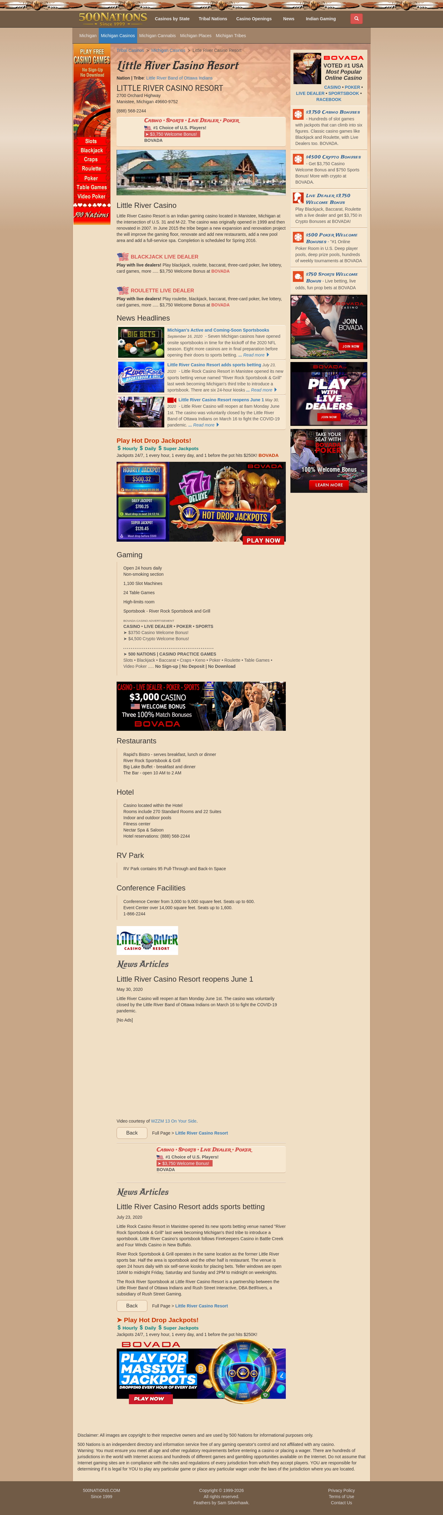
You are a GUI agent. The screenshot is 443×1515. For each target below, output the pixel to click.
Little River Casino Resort (217, 50)
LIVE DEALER (310, 93)
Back (132, 1133)
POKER (352, 87)
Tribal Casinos (130, 50)
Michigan (88, 35)
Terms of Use (341, 1496)
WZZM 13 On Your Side (174, 1121)
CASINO (332, 87)
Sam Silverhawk (233, 1502)
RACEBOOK (328, 99)
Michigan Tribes (231, 35)
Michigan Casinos (118, 35)
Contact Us (341, 1502)
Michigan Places (196, 35)
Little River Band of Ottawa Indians (179, 78)
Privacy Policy (341, 1490)
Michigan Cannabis (157, 35)
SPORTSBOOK (343, 93)
